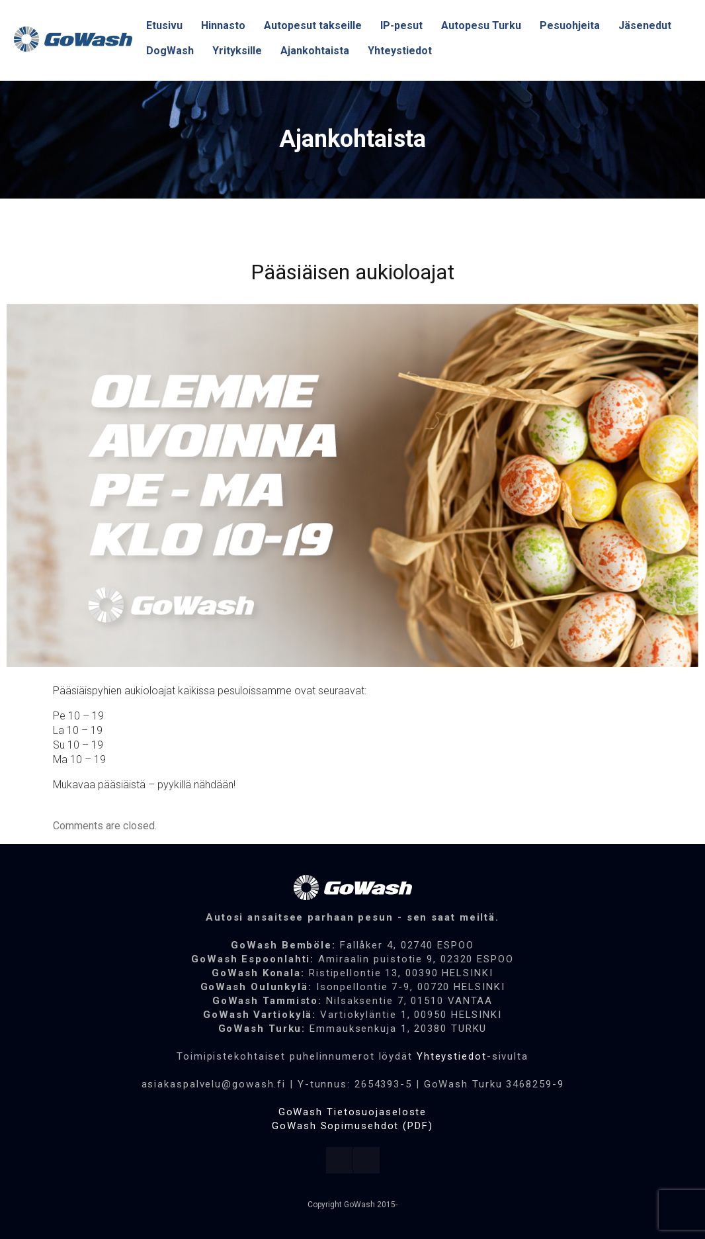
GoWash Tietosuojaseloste (352, 1112)
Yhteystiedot (452, 1056)
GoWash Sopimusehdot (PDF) (352, 1126)
